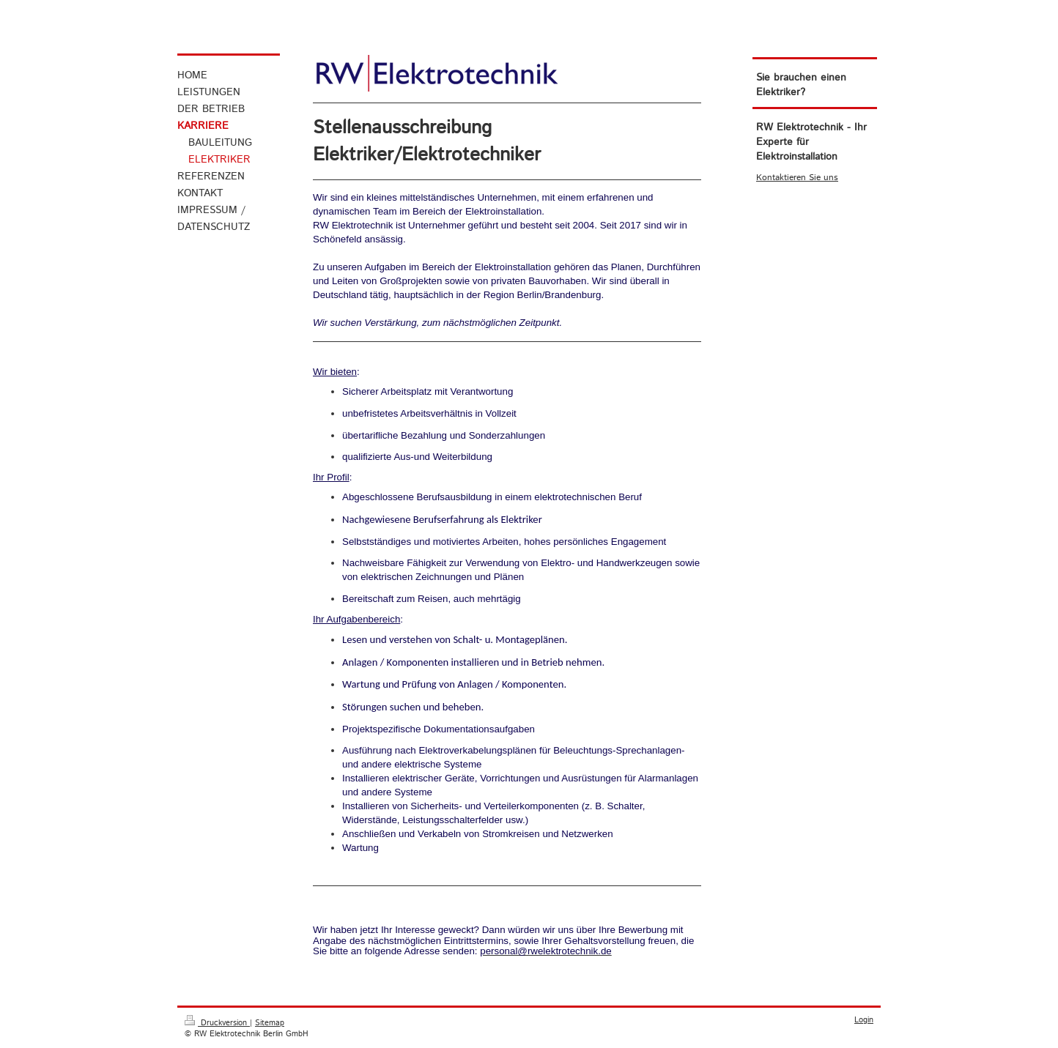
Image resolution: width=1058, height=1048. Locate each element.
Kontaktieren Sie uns (797, 177)
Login (863, 1020)
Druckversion (217, 1023)
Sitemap (269, 1023)
